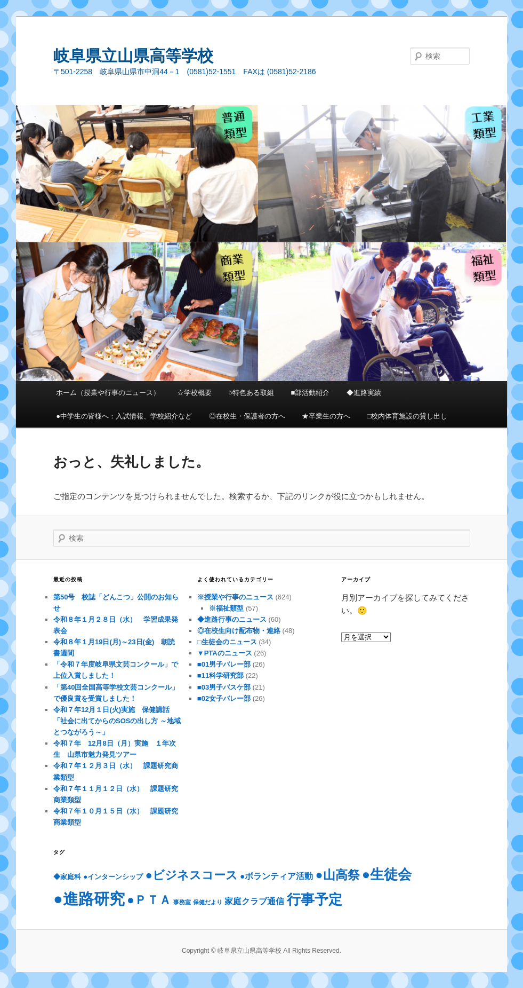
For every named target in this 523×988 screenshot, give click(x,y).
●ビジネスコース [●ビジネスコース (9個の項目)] (191, 875)
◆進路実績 (364, 393)
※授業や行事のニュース (235, 597)
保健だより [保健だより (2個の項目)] (207, 902)
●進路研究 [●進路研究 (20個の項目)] (89, 898)
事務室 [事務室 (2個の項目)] (182, 902)
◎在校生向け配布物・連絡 (238, 631)
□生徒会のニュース (227, 642)
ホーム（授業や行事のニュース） (108, 393)
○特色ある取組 (251, 393)
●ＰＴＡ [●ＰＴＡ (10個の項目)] (149, 900)
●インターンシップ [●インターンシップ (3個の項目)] (113, 877)
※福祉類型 (226, 608)
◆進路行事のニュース (232, 619)
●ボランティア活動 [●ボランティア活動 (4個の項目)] (276, 876)
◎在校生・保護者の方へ (247, 416)
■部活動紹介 (310, 393)
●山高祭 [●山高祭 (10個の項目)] (338, 875)
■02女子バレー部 (224, 698)
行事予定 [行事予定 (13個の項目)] (314, 899)
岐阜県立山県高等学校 (133, 56)
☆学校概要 (194, 393)
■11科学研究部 (220, 675)
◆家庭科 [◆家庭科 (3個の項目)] (67, 877)
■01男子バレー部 (224, 664)
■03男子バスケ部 (224, 687)
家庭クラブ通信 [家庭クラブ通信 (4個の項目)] (254, 901)
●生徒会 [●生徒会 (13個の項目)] (387, 874)
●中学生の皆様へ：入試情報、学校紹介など (124, 416)
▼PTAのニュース (224, 653)
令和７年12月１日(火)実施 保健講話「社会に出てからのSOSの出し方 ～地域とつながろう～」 (117, 721)
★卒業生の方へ (326, 416)
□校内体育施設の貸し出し (407, 416)
